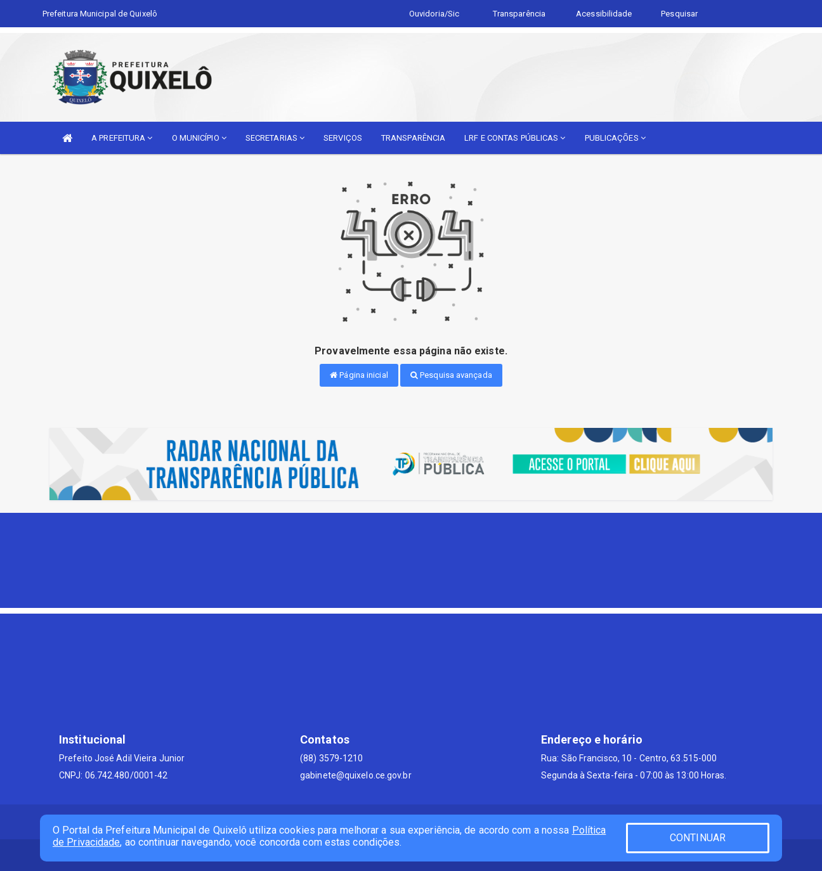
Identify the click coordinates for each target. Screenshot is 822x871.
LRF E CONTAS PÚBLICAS (514, 138)
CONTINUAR (698, 838)
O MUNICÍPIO (199, 138)
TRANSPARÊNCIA (413, 138)
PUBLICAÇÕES (615, 138)
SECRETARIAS (274, 138)
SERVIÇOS (342, 138)
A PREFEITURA (121, 138)
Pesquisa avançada (451, 375)
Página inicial (359, 375)
